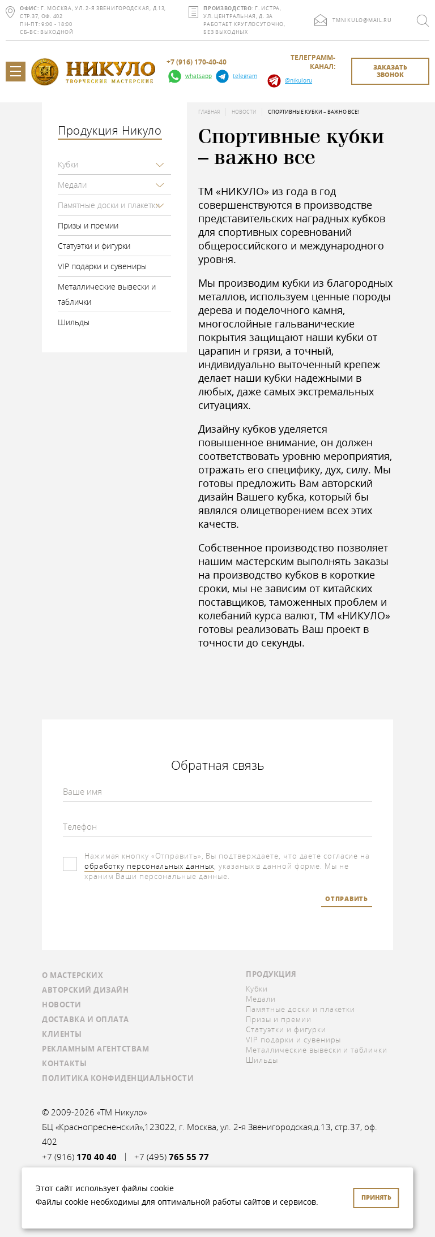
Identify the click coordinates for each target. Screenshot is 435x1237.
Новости (244, 112)
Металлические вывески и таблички (107, 294)
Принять (376, 1197)
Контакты (64, 1063)
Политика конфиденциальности (118, 1078)
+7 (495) (171, 1157)
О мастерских (72, 975)
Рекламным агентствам (95, 1049)
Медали (72, 184)
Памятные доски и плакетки (109, 205)
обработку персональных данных (149, 866)
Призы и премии (88, 225)
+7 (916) (79, 1157)
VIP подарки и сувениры (102, 266)
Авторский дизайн (85, 990)
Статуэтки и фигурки (94, 245)
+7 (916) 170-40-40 (197, 62)
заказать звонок (390, 71)
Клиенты (62, 1034)
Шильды (73, 322)
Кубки (68, 164)
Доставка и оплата (85, 1019)
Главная (209, 112)
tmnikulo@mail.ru (362, 20)
